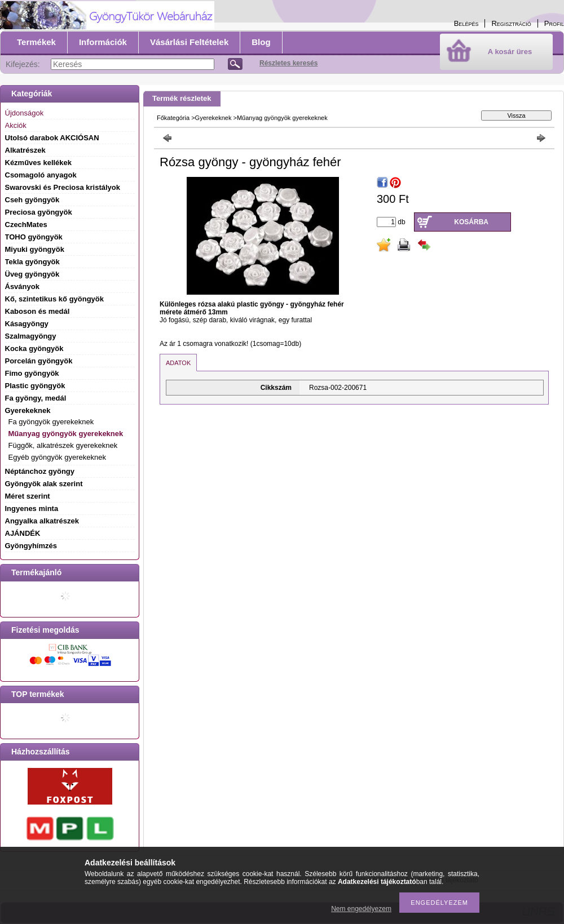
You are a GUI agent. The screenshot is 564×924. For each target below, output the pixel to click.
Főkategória (173, 117)
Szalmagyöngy (30, 336)
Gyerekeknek (213, 117)
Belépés (466, 23)
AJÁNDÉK (23, 533)
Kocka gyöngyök (34, 348)
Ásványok (22, 286)
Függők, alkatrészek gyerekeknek (63, 445)
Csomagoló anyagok (41, 175)
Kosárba (471, 222)
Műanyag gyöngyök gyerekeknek (66, 433)
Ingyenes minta (32, 508)
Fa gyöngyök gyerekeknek (51, 421)
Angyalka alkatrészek (42, 521)
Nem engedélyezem (361, 909)
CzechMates (26, 224)
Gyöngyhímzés (31, 545)
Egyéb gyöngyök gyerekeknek (57, 457)
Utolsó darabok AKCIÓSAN (52, 138)
